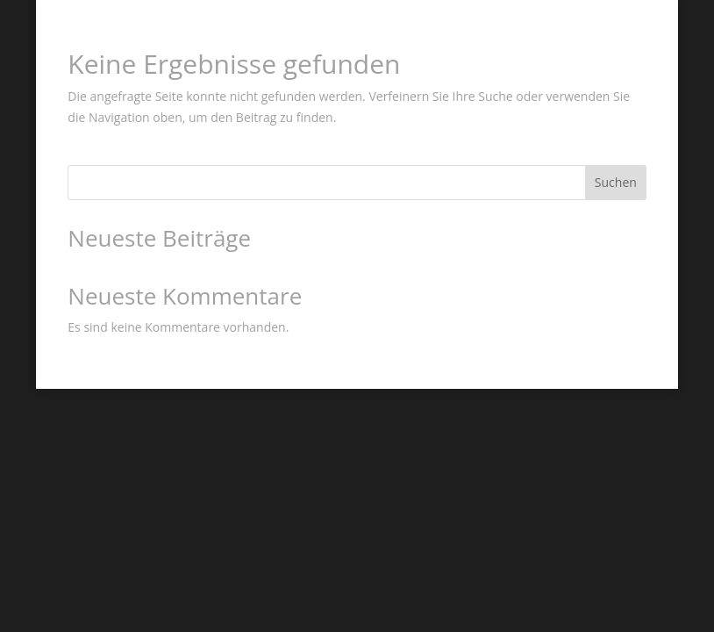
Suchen (616, 182)
